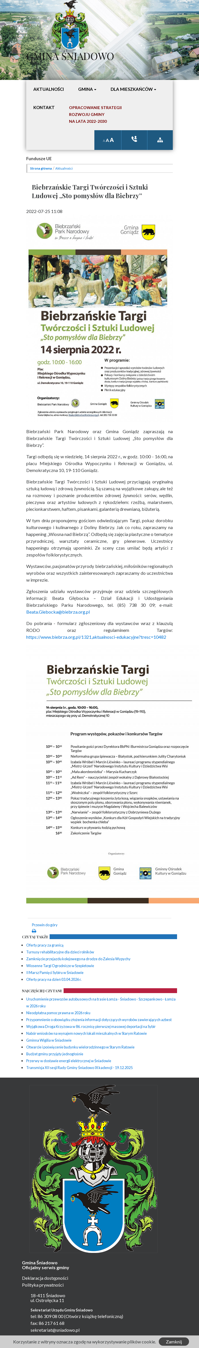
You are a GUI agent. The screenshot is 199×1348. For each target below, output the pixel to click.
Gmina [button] (85, 89)
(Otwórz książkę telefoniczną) (93, 1316)
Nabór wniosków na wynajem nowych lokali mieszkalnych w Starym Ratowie (86, 1033)
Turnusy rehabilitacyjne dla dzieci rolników (60, 952)
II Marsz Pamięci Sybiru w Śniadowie (55, 972)
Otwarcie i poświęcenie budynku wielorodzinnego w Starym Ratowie (80, 1047)
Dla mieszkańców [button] (132, 89)
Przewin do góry (45, 925)
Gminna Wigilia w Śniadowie (49, 1040)
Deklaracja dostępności (45, 1278)
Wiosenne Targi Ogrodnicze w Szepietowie (60, 965)
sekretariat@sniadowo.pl (55, 1330)
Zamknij (174, 1341)
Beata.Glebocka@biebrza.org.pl (58, 611)
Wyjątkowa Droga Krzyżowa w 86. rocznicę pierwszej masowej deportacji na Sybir (91, 1026)
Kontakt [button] (44, 107)
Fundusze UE (39, 158)
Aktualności (64, 168)
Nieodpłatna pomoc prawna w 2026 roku (58, 1013)
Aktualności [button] (48, 89)
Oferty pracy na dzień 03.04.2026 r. (54, 979)
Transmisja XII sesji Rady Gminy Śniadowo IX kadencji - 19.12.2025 (79, 1067)
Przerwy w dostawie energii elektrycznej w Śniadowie (68, 1060)
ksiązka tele (134, 139)
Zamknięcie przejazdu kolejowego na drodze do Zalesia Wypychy (78, 959)
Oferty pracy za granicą (44, 945)
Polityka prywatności (43, 1284)
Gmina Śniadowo (70, 54)
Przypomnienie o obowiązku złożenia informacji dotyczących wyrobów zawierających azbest (99, 1019)
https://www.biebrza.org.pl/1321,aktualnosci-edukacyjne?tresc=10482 (96, 637)
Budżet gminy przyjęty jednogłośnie (54, 1054)
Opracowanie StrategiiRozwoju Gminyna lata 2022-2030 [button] (95, 114)
